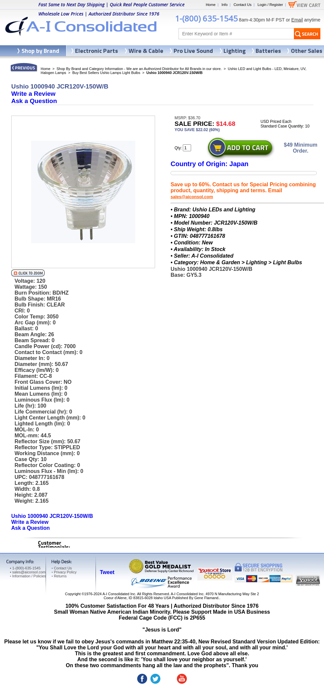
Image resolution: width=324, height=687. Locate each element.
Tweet (107, 572)
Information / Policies (28, 576)
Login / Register (270, 5)
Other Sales (306, 50)
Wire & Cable (146, 50)
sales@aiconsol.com (192, 196)
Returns (59, 576)
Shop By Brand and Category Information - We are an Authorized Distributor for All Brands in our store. (139, 69)
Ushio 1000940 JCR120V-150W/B (52, 516)
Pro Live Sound (193, 50)
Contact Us (242, 5)
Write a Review (33, 93)
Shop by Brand (40, 50)
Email (297, 19)
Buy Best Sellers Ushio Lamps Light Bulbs (106, 73)
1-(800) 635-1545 (206, 18)
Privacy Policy (64, 572)
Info (224, 5)
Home (210, 5)
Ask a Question (34, 100)
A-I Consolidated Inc (118, 594)
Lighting (234, 50)
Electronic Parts (96, 50)
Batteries (268, 50)
